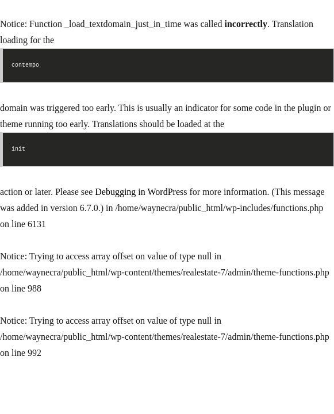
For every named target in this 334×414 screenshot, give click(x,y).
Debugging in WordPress (141, 192)
